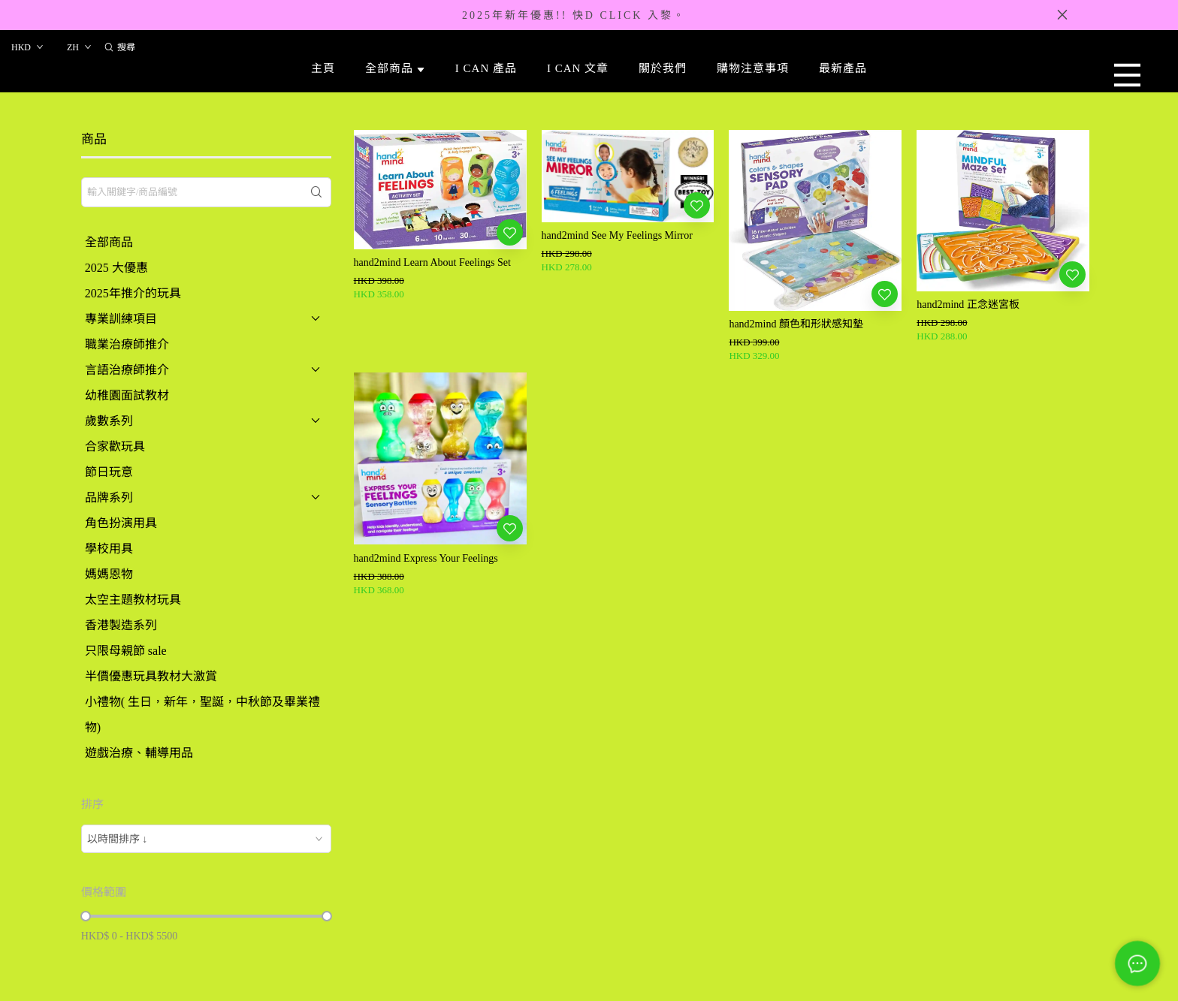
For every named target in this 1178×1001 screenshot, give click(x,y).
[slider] (85, 916)
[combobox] (206, 839)
